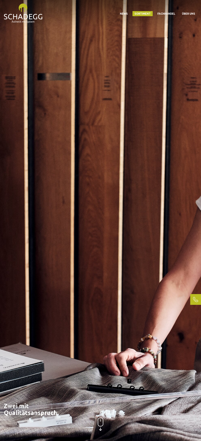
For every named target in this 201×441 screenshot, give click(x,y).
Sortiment (143, 13)
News (124, 13)
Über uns (188, 13)
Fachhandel (166, 13)
